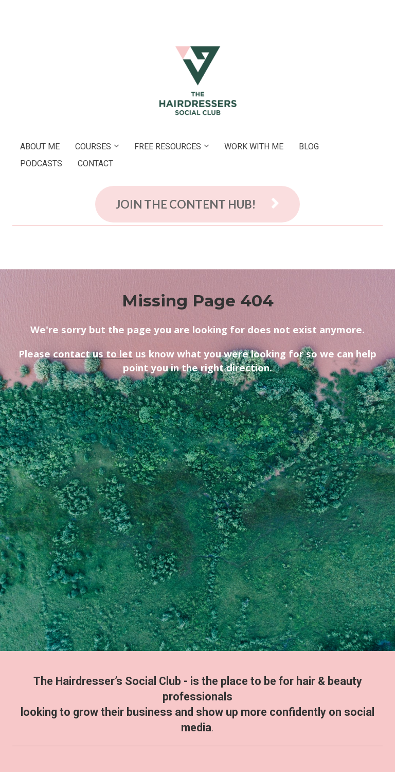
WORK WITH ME (253, 146)
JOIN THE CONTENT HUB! (197, 204)
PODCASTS (41, 163)
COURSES (93, 146)
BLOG (309, 146)
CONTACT (95, 163)
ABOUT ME (40, 146)
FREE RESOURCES (167, 146)
